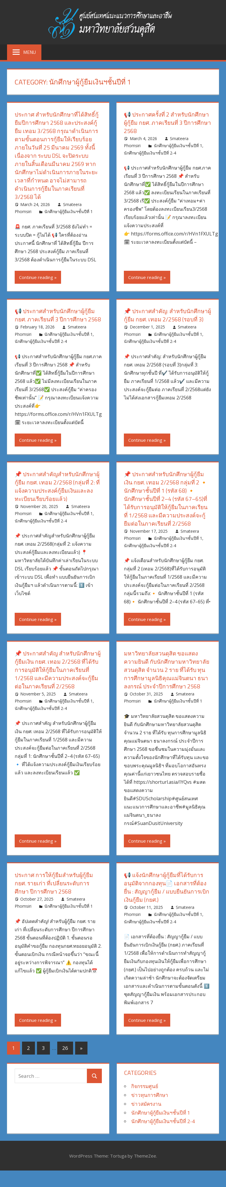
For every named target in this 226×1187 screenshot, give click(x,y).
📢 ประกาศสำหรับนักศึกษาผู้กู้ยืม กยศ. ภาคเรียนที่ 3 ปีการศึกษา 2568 (56, 319)
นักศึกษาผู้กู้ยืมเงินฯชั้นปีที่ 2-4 (150, 153)
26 (65, 1064)
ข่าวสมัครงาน (146, 1120)
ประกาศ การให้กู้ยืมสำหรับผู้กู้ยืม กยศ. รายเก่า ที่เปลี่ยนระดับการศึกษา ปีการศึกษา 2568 (55, 899)
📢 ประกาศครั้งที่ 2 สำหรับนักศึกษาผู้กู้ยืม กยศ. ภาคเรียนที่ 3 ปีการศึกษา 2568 (165, 122)
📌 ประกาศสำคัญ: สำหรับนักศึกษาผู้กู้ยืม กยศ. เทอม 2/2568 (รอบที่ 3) (167, 315)
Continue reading (36, 277)
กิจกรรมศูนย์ (144, 1102)
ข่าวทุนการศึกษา (149, 1111)
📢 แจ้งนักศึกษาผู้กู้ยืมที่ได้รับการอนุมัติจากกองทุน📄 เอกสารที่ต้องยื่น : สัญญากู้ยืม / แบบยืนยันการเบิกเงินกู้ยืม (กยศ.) (166, 904)
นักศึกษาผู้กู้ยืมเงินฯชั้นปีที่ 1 (68, 211)
